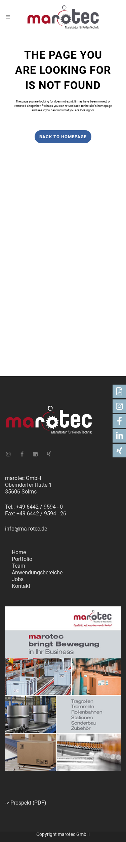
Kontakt (21, 586)
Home (19, 552)
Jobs (18, 579)
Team (18, 566)
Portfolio (22, 559)
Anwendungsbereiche (37, 572)
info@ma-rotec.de (26, 528)
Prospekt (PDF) (28, 803)
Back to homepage (63, 136)
